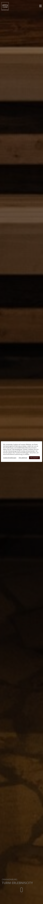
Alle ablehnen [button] (23, 457)
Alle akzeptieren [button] (34, 457)
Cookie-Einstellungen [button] (9, 457)
